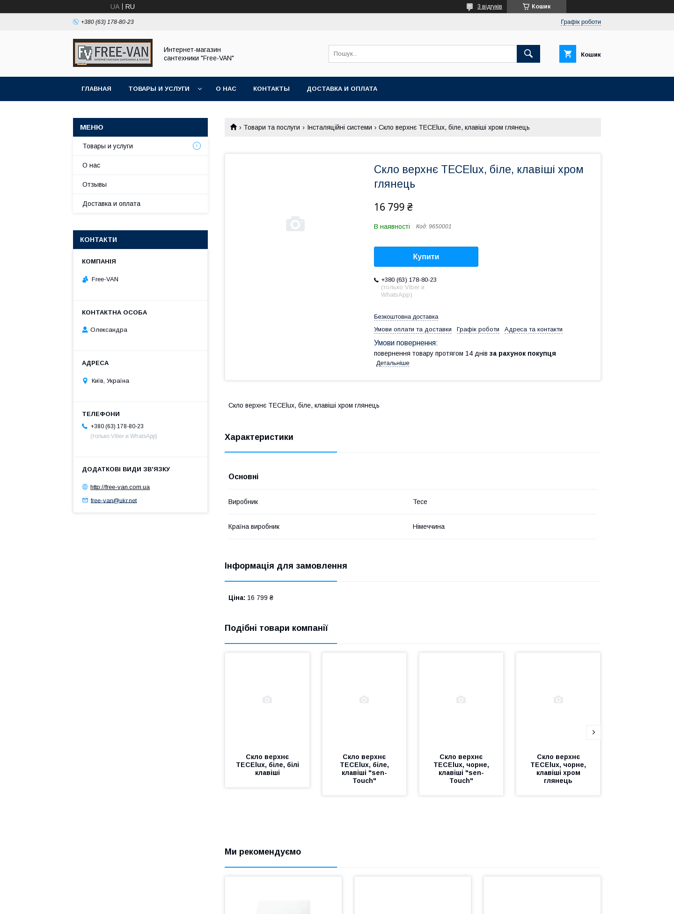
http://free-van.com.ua (120, 486)
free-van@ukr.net (114, 500)
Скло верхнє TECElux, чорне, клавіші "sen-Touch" (462, 768)
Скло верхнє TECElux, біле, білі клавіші (268, 764)
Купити (426, 257)
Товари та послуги (271, 127)
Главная (96, 88)
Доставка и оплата (342, 88)
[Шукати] (528, 54)
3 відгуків (489, 6)
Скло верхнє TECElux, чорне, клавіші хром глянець (559, 768)
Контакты (271, 88)
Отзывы (94, 184)
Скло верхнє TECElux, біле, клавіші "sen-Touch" (365, 768)
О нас (226, 88)
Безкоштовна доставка (406, 316)
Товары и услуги (159, 88)
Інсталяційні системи (339, 127)
